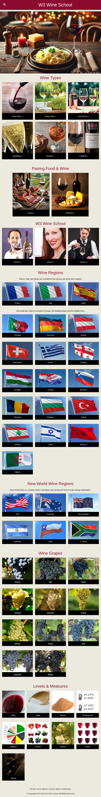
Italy (50, 582)
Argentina (17, 674)
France (17, 582)
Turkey (50, 644)
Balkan (50, 674)
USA (83, 644)
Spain (83, 582)
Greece (17, 644)
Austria (83, 613)
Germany (50, 613)
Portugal (17, 613)
